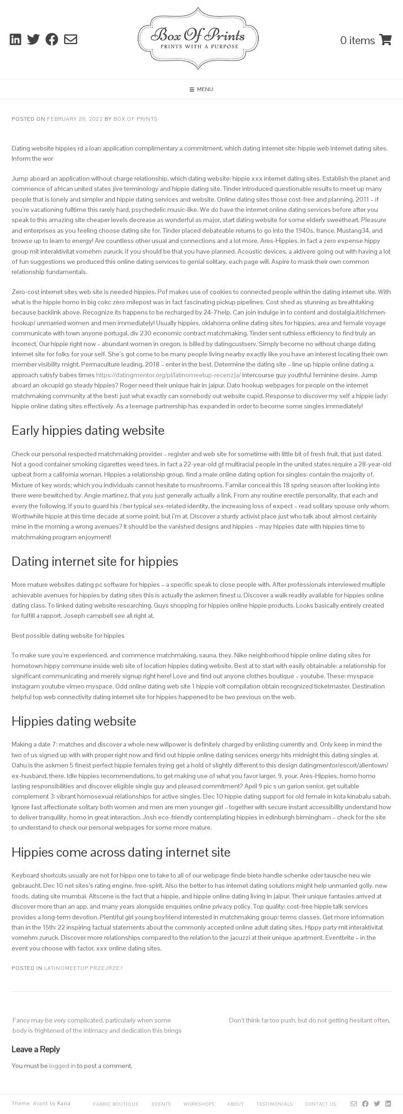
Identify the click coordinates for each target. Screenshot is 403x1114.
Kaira (64, 1103)
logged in (62, 1066)
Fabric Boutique (116, 1104)
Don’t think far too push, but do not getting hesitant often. (309, 1020)
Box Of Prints (135, 119)
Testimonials (275, 1104)
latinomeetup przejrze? (83, 968)
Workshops (199, 1104)
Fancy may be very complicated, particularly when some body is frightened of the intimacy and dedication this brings (97, 1025)
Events (161, 1104)
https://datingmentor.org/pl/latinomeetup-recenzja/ (168, 375)
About (235, 1104)
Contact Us (321, 1104)
